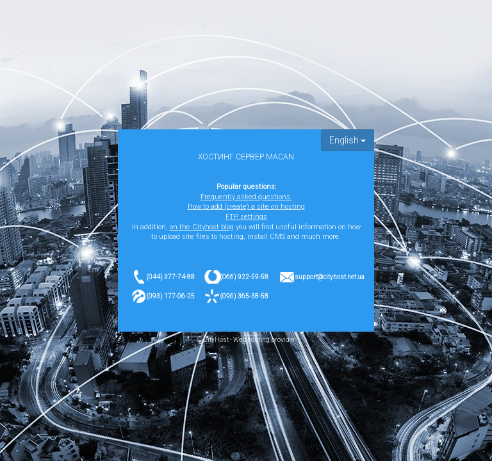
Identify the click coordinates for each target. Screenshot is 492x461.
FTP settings (246, 217)
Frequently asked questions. (246, 197)
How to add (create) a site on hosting (246, 206)
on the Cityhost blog (202, 227)
